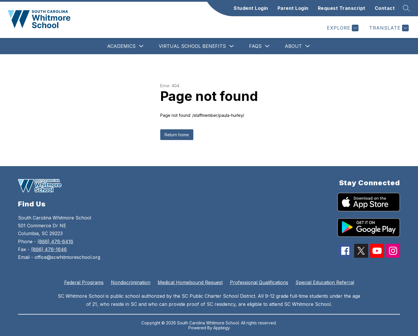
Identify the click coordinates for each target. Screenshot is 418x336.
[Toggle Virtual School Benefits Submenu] (231, 46)
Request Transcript (341, 8)
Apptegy (221, 327)
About (293, 46)
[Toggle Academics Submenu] (141, 46)
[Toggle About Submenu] (307, 46)
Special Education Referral (325, 282)
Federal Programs (84, 282)
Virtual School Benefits (192, 46)
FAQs (255, 46)
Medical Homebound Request (190, 282)
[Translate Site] (388, 28)
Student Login (251, 8)
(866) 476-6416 (55, 241)
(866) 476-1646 (49, 249)
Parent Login (293, 8)
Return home (177, 134)
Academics (121, 46)
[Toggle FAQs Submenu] (267, 46)
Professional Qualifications (259, 282)
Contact (385, 8)
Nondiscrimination (130, 282)
